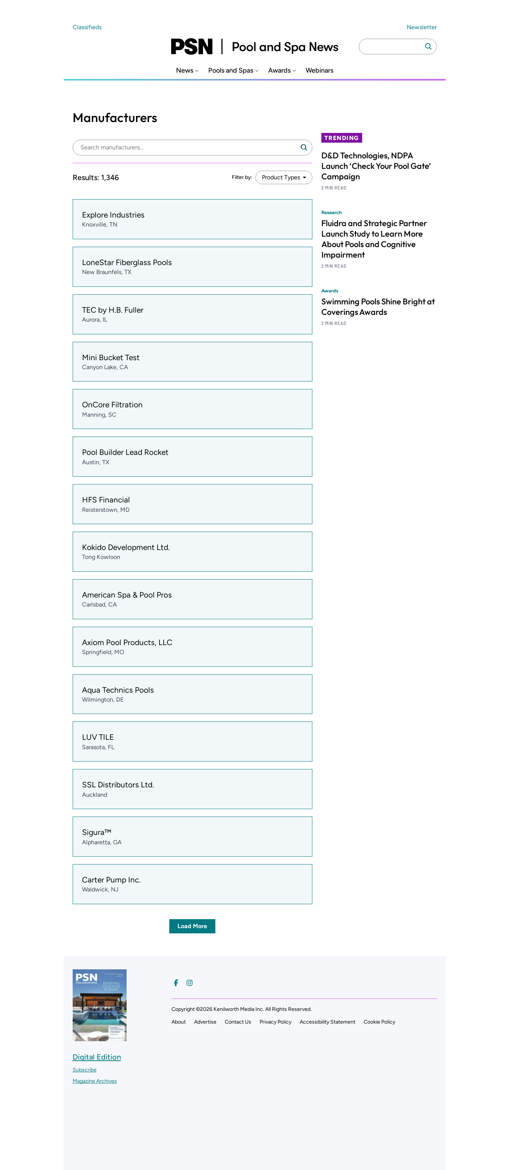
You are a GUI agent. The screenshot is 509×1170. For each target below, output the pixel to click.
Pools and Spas (230, 71)
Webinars (319, 71)
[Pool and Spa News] (254, 46)
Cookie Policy (379, 1022)
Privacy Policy (275, 1022)
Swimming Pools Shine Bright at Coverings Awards (378, 306)
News (184, 71)
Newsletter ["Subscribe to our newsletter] (422, 27)
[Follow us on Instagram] (189, 982)
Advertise (205, 1022)
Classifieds (87, 27)
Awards (279, 71)
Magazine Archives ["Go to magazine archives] (95, 1081)
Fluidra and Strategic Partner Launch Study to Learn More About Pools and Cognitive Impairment (374, 239)
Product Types (281, 177)
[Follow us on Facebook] (176, 982)
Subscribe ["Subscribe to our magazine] (85, 1070)
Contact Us (238, 1022)
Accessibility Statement (327, 1022)
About (179, 1022)
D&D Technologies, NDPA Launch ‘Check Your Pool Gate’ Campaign (376, 166)
